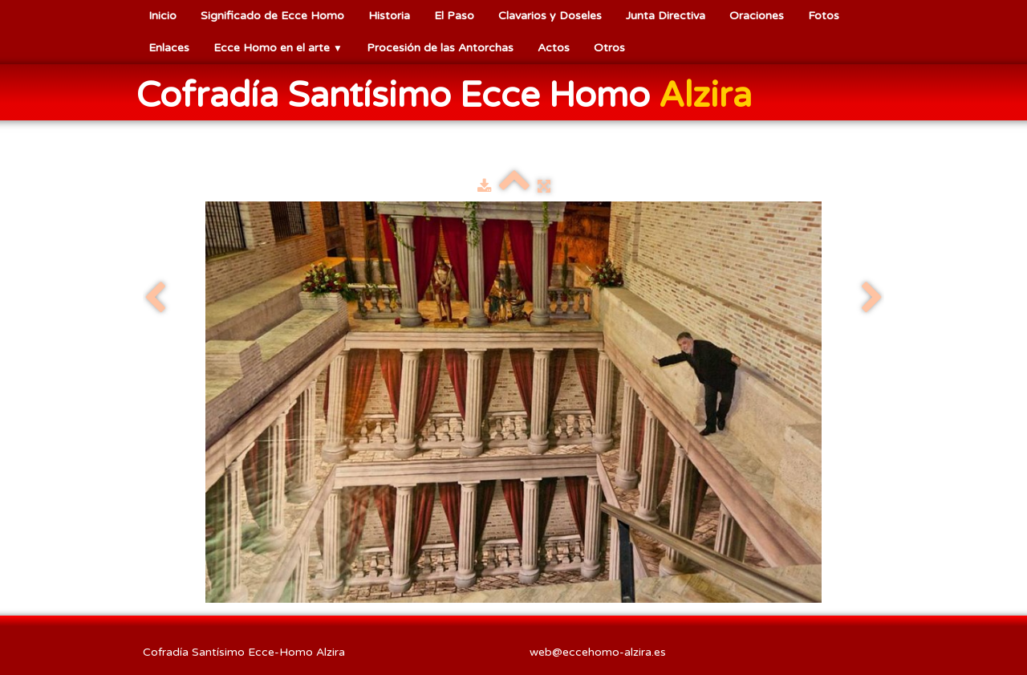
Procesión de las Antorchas (440, 48)
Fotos (823, 15)
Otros (609, 48)
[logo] (450, 93)
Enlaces (168, 48)
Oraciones (756, 15)
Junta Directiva (665, 15)
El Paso (454, 15)
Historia (389, 15)
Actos (554, 48)
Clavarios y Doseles (550, 15)
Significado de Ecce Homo (272, 15)
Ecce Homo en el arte (278, 48)
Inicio (162, 15)
